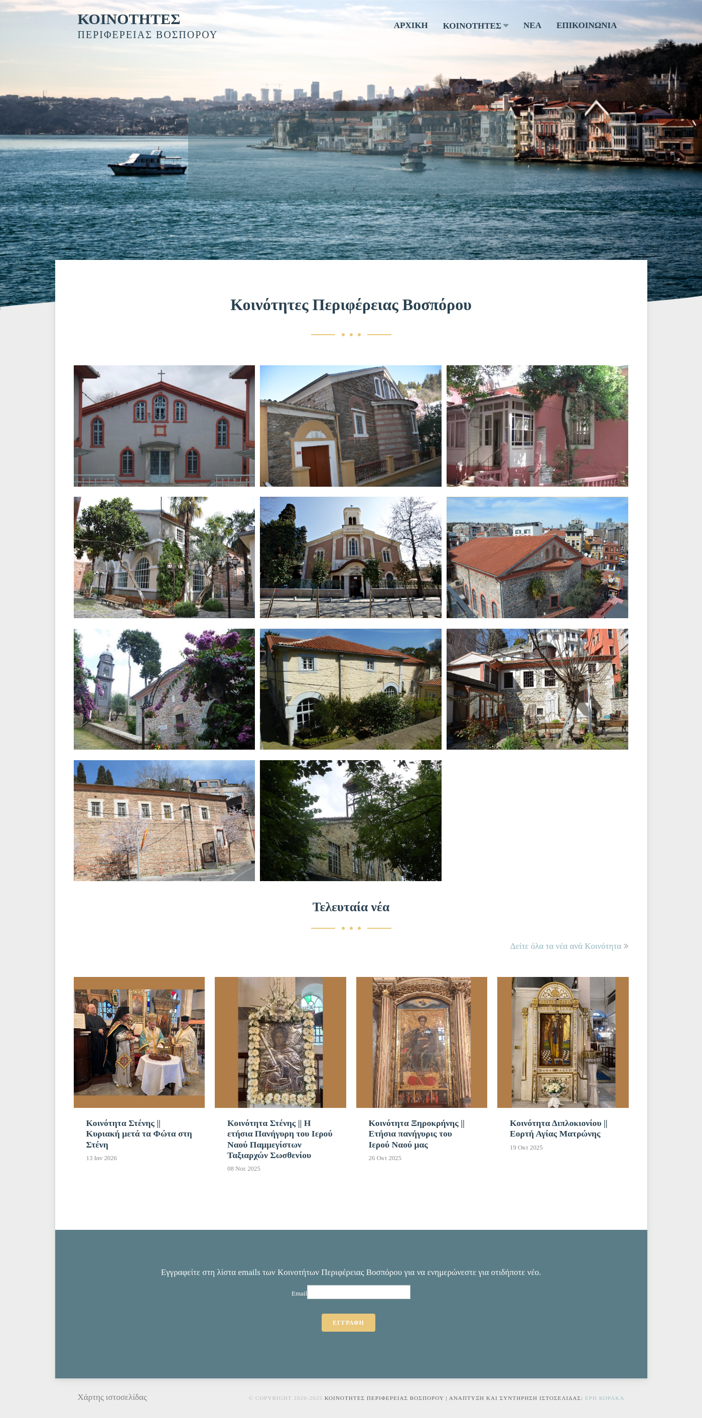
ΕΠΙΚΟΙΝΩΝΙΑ (586, 25)
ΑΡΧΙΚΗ (411, 25)
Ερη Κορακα (605, 1398)
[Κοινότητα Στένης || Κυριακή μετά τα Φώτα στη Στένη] (139, 1073)
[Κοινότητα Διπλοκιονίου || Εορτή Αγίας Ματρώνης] (563, 1068)
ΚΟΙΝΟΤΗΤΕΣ (129, 19)
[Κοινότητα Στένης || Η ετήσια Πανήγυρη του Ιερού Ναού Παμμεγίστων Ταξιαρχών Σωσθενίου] (280, 1078)
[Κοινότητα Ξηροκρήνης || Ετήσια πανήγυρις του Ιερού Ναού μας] (422, 1073)
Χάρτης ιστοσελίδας (112, 1397)
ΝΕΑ (532, 25)
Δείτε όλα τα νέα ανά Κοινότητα (565, 946)
